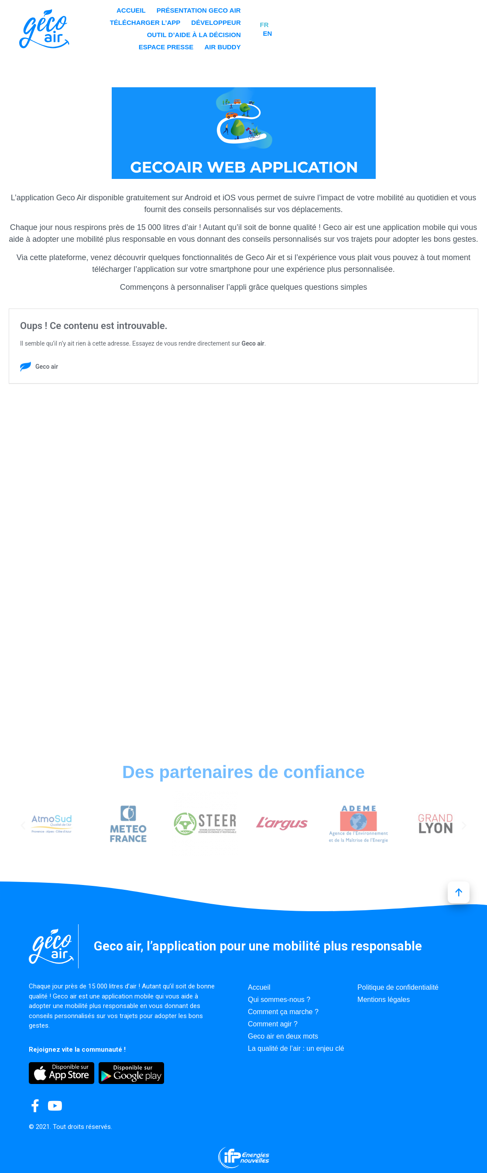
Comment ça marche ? (283, 1011)
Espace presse (329, 32)
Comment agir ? (273, 1024)
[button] (22, 825)
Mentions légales (383, 999)
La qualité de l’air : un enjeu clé (296, 1048)
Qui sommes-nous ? (279, 999)
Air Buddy (386, 32)
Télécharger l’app (308, 20)
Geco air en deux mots (283, 1036)
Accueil (152, 20)
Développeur (379, 20)
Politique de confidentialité (398, 987)
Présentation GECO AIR (220, 20)
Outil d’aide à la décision (244, 32)
